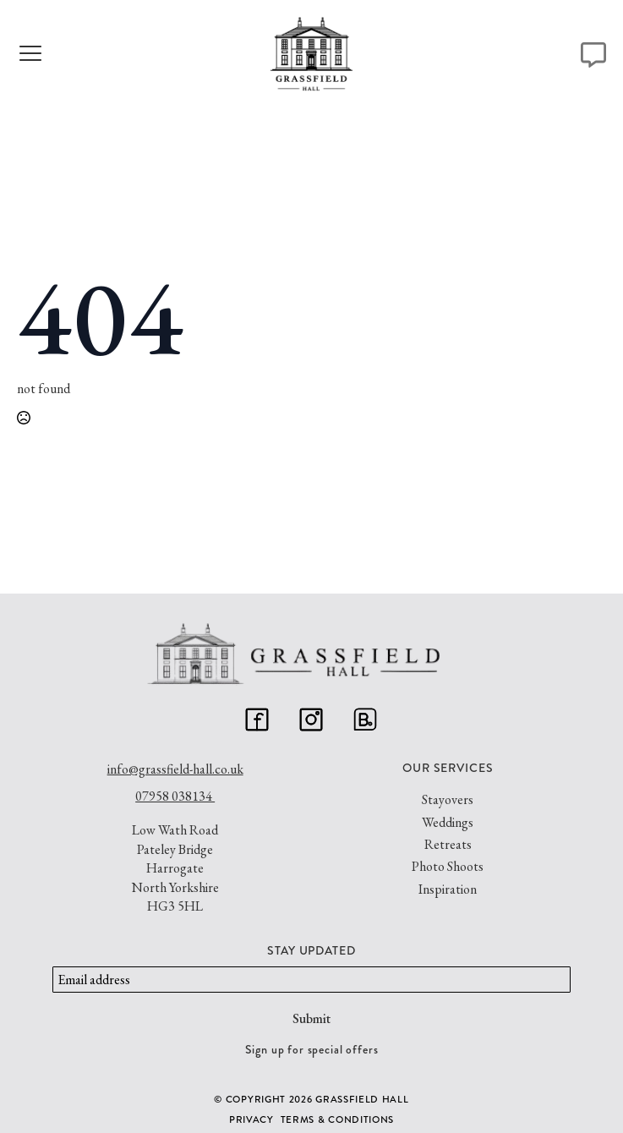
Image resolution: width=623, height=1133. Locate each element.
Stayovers (447, 799)
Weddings (447, 822)
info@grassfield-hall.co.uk (175, 769)
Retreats (448, 844)
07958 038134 (175, 796)
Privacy (251, 1119)
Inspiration (447, 889)
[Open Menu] (29, 55)
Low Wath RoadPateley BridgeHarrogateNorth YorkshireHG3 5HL (175, 868)
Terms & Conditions (337, 1119)
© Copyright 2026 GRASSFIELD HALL (311, 1099)
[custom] (257, 719)
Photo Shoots (448, 866)
